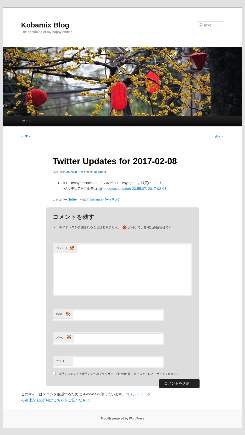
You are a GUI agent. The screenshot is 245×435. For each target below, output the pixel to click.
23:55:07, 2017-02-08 (149, 188)
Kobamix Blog (45, 25)
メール (64, 337)
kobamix (100, 172)
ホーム (27, 121)
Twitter (73, 199)
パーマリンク (111, 199)
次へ (219, 136)
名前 (63, 314)
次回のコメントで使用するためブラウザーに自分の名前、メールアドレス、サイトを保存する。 (120, 374)
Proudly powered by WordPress (122, 418)
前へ (25, 136)
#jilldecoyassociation (114, 188)
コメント (65, 248)
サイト (60, 361)
